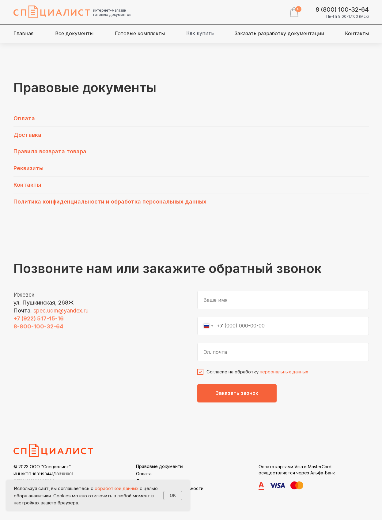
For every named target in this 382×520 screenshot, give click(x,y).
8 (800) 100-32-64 (342, 9)
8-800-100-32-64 (38, 326)
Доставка (27, 135)
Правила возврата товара (49, 151)
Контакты (27, 184)
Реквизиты (28, 168)
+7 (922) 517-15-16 (38, 318)
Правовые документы (159, 466)
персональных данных (284, 372)
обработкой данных (116, 488)
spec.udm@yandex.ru (61, 310)
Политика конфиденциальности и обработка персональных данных (109, 201)
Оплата (24, 118)
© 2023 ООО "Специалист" (42, 466)
